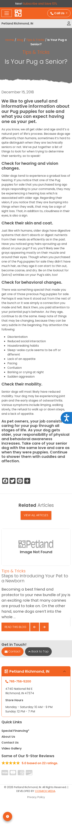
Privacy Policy (36, 797)
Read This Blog (15, 627)
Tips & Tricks (35, 40)
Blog (20, 40)
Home (9, 40)
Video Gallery (11, 748)
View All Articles (36, 515)
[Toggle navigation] (6, 13)
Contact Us (10, 742)
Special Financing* (15, 731)
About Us (8, 737)
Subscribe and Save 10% (40, 3)
